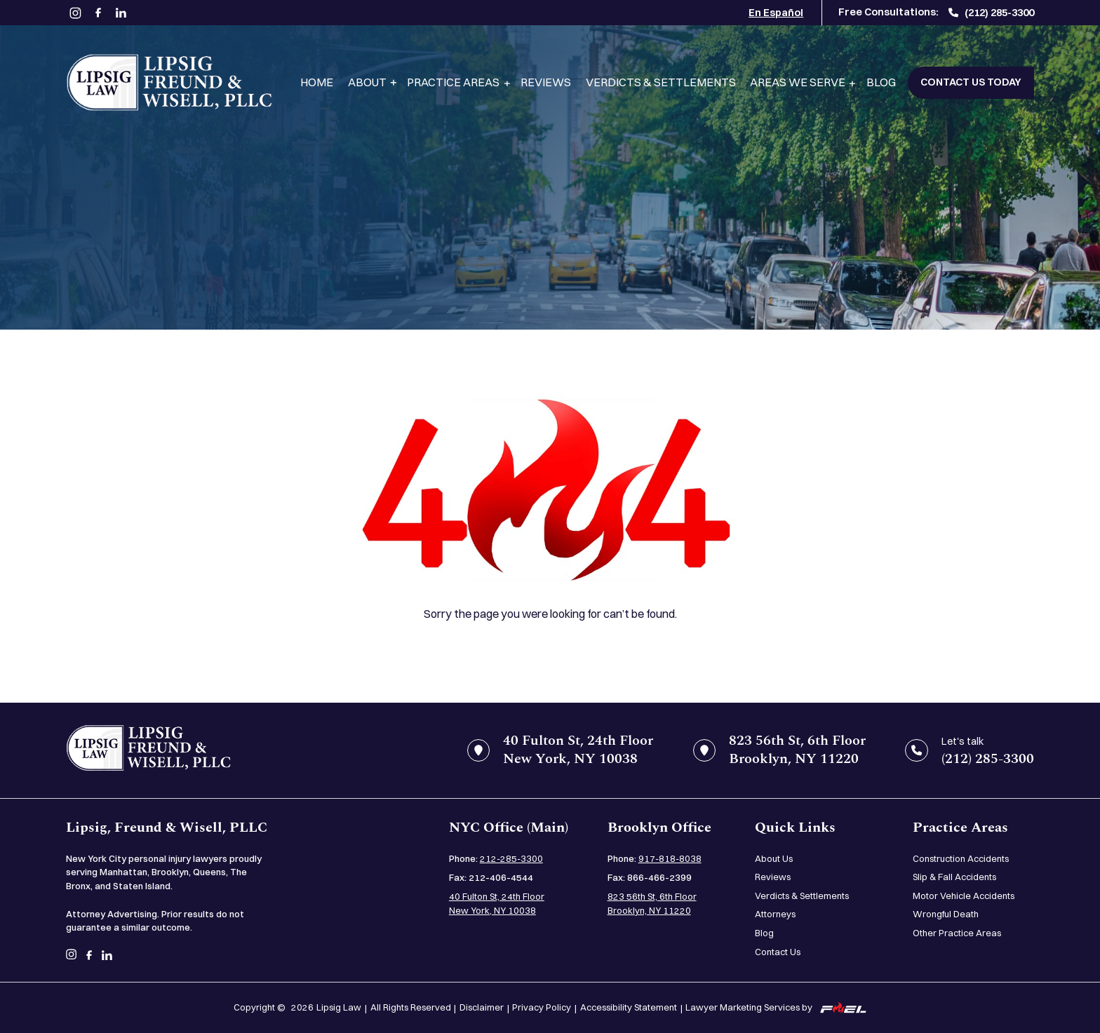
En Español (776, 12)
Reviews (546, 82)
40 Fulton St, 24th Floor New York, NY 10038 (496, 903)
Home (316, 82)
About (367, 82)
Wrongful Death (946, 913)
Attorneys (775, 913)
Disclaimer (482, 1007)
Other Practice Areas (957, 932)
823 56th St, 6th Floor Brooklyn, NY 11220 (652, 903)
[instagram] (75, 12)
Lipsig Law (338, 1007)
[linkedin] (121, 13)
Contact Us (777, 951)
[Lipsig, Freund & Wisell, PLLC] (169, 82)
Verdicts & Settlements (661, 82)
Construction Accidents (961, 858)
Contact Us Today (970, 82)
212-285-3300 (511, 858)
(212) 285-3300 (991, 12)
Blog (881, 82)
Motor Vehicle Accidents (963, 895)
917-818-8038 (670, 858)
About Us (774, 858)
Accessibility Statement (628, 1007)
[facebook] (97, 13)
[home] (148, 750)
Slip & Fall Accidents (954, 876)
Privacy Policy (541, 1007)
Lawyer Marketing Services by (775, 1007)
